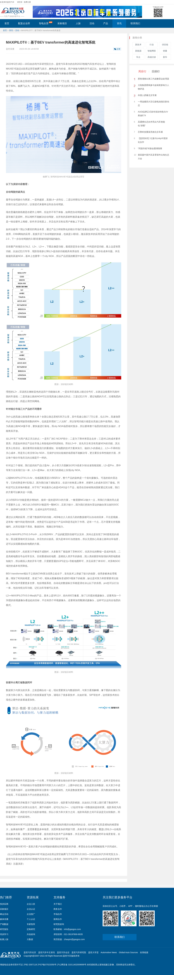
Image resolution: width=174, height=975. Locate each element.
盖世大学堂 (93, 952)
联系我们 (135, 23)
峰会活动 (4, 914)
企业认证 (31, 909)
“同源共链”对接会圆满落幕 (150, 148)
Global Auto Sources (128, 952)
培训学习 (4, 934)
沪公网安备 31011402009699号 (71, 964)
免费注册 (27, 2)
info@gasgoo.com (72, 929)
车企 (138, 57)
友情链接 (144, 952)
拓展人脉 (4, 939)
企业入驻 (31, 904)
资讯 (119, 23)
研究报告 (4, 929)
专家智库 (31, 924)
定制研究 (31, 929)
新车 (165, 57)
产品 (105, 23)
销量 (165, 51)
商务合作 (58, 909)
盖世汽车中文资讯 (46, 952)
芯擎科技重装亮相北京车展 (150, 132)
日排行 (156, 71)
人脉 (78, 23)
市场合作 (58, 914)
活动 (92, 23)
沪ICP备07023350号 (47, 964)
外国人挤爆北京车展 (147, 95)
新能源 (138, 51)
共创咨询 (31, 934)
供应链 (165, 44)
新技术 (138, 44)
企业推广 (31, 914)
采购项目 (62, 23)
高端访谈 (152, 57)
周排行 (142, 71)
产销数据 (4, 924)
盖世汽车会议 (63, 952)
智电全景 (45, 23)
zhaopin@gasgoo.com (74, 939)
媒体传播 (4, 919)
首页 (6, 23)
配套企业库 (24, 23)
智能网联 (152, 51)
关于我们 (58, 904)
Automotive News (109, 952)
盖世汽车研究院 (79, 952)
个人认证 (31, 919)
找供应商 (4, 904)
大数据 (30, 939)
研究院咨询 (59, 924)
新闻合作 (58, 919)
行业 (152, 44)
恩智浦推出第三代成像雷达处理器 (153, 79)
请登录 (19, 2)
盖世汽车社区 (30, 952)
